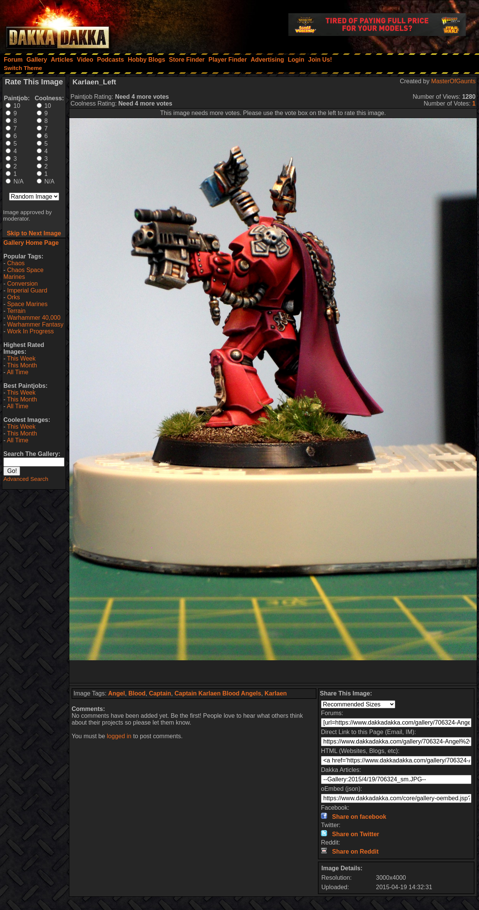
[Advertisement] (273, 671)
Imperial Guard (27, 290)
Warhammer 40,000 (34, 317)
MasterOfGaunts (453, 81)
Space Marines (27, 304)
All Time (17, 372)
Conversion (22, 283)
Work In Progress (30, 331)
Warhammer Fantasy (35, 324)
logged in (119, 736)
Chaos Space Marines (23, 273)
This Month (22, 365)
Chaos (16, 263)
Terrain (16, 311)
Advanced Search (25, 479)
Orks (13, 297)
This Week (21, 358)
